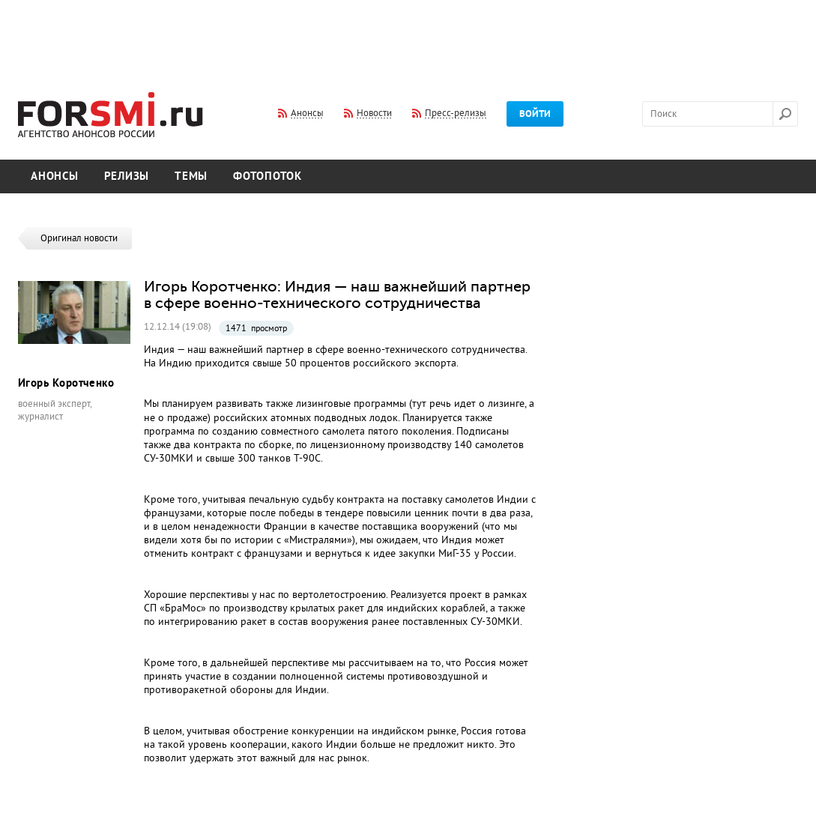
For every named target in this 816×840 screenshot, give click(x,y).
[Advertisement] (408, 36)
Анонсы (55, 176)
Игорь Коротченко (66, 383)
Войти (535, 114)
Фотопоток (267, 176)
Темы (191, 176)
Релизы (127, 176)
